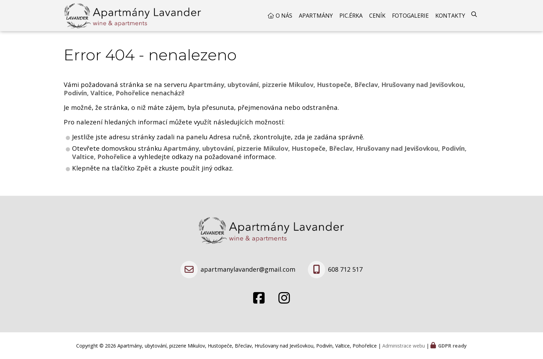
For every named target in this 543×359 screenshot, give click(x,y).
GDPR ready (452, 345)
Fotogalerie (410, 15)
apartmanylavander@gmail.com (248, 269)
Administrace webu (403, 345)
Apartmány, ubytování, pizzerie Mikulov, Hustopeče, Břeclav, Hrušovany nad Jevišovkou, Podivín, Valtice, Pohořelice (269, 152)
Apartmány (316, 15)
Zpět (143, 168)
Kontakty (450, 15)
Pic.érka (351, 15)
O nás (284, 15)
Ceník (377, 15)
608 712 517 (345, 269)
